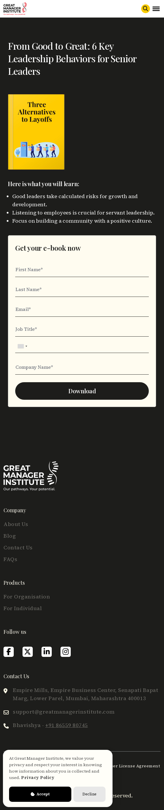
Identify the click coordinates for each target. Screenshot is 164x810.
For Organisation (27, 596)
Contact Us (18, 547)
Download (82, 391)
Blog (10, 535)
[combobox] (22, 346)
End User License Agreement (129, 766)
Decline (89, 794)
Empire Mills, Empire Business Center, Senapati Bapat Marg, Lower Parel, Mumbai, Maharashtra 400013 (85, 694)
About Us (16, 524)
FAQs (10, 559)
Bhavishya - (50, 725)
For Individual (23, 608)
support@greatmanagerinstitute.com (64, 711)
